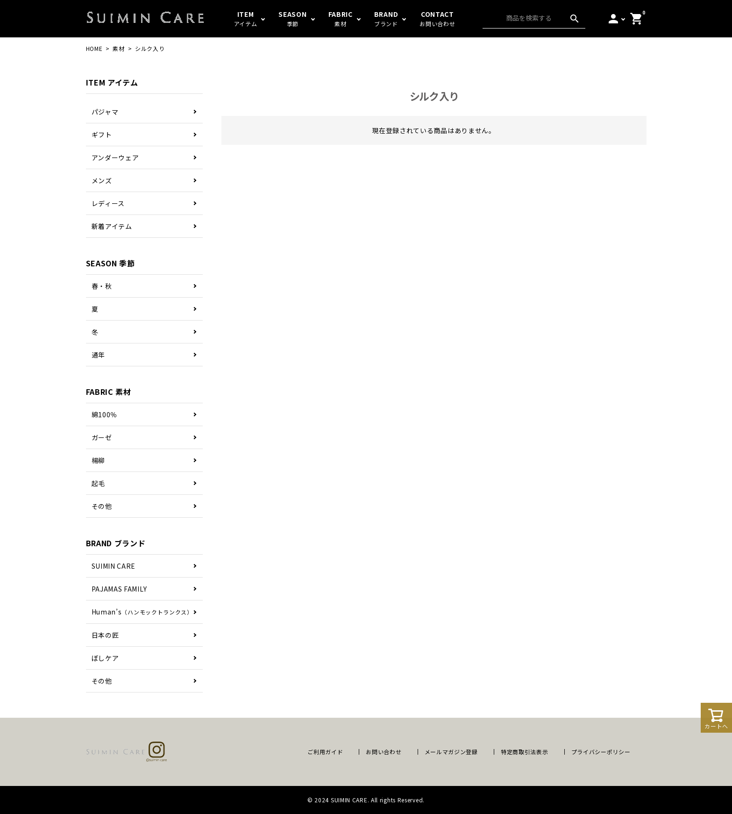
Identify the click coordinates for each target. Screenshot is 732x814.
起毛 (98, 483)
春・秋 (102, 286)
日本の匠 (105, 635)
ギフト (102, 134)
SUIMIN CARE (114, 566)
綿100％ (105, 414)
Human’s (142, 611)
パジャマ (105, 111)
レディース (108, 203)
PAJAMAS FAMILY (119, 588)
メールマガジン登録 (451, 752)
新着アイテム (112, 226)
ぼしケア (105, 658)
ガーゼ (102, 437)
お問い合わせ (383, 752)
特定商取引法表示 (524, 752)
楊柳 (98, 460)
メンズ (102, 180)
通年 (98, 354)
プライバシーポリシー (601, 752)
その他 (102, 506)
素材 (118, 48)
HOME (94, 48)
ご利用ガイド (325, 752)
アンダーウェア (115, 157)
